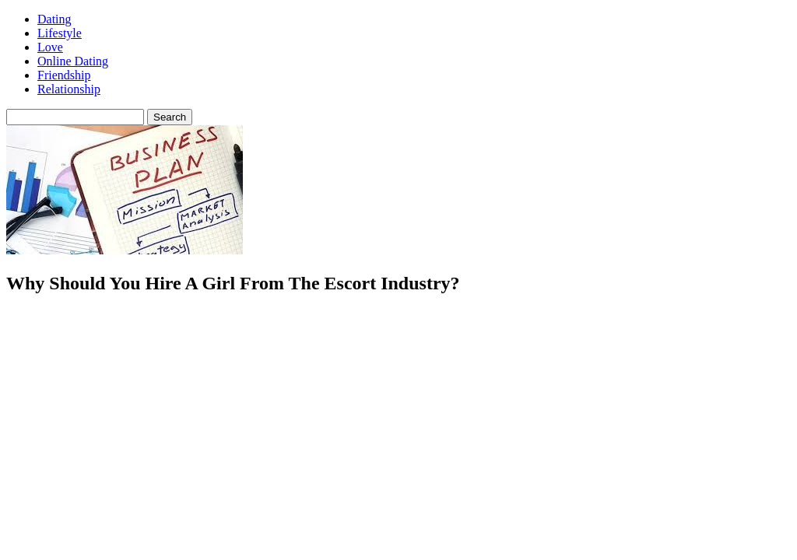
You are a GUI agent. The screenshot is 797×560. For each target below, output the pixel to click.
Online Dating (72, 61)
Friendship (63, 75)
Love (50, 47)
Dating (54, 19)
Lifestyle (59, 33)
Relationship (68, 89)
